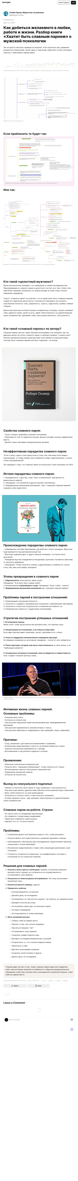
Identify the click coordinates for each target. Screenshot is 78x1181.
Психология (8, 20)
